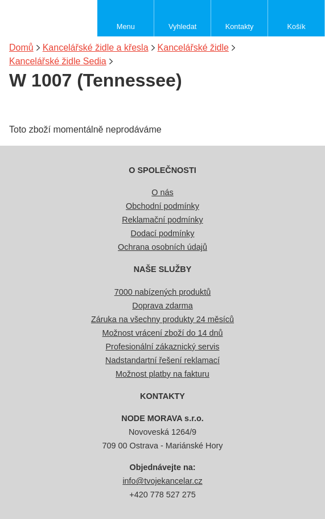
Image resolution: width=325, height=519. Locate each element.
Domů (21, 47)
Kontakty (239, 26)
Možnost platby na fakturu (162, 373)
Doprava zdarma (162, 305)
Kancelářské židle (193, 47)
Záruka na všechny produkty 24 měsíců (162, 319)
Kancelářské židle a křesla (96, 47)
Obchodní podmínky (162, 206)
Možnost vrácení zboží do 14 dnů (162, 332)
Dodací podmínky (163, 233)
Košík (296, 26)
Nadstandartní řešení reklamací (162, 360)
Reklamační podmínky (162, 219)
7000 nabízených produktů (162, 291)
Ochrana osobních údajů (162, 247)
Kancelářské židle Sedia (57, 61)
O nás (162, 192)
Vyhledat (182, 26)
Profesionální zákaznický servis (163, 346)
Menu (126, 26)
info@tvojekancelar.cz (162, 480)
